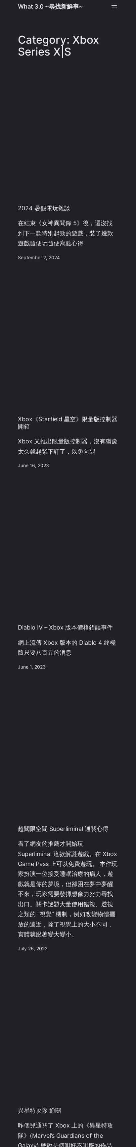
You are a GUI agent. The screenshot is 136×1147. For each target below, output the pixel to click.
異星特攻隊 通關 (39, 1110)
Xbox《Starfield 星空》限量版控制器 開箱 (67, 423)
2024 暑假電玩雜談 (44, 208)
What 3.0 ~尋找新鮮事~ (50, 6)
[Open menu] (114, 7)
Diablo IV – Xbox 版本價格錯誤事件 (65, 627)
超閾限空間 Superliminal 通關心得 (63, 828)
